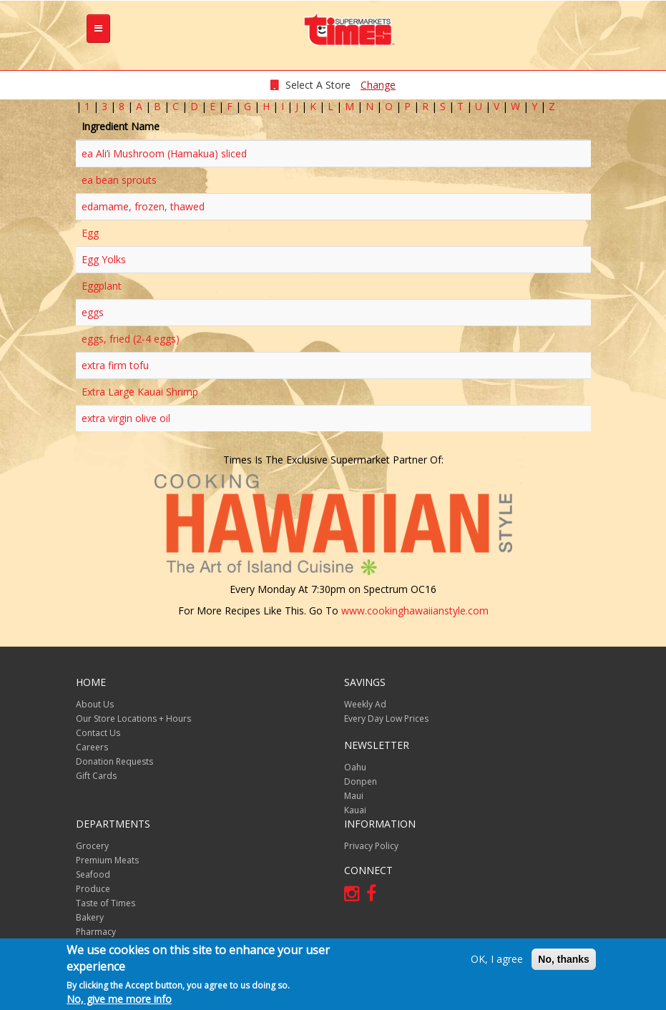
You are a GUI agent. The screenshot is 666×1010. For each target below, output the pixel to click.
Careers (92, 747)
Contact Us (98, 733)
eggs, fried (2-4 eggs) (131, 338)
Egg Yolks (104, 259)
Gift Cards (96, 776)
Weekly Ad (365, 704)
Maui (353, 796)
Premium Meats (107, 860)
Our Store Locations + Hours (133, 718)
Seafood (93, 874)
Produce (93, 889)
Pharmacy (96, 932)
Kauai (355, 810)
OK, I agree (497, 959)
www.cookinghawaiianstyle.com (415, 610)
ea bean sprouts (119, 180)
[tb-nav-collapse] (98, 28)
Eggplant (102, 286)
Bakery (90, 917)
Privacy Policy (371, 846)
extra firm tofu (115, 365)
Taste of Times (105, 903)
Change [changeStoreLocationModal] (378, 85)
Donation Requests (114, 761)
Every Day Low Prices (386, 718)
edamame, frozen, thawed (143, 206)
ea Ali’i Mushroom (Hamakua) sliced (164, 153)
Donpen (360, 781)
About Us (95, 704)
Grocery (92, 846)
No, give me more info (119, 999)
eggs (93, 312)
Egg (90, 233)
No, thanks (563, 959)
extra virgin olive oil (126, 418)
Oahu (355, 767)
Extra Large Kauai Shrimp (140, 391)
